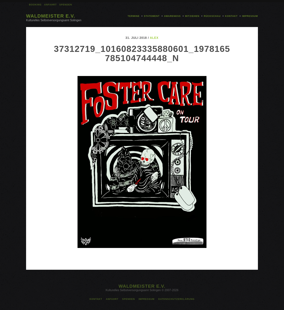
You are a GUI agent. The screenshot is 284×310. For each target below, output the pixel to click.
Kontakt (231, 16)
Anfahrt (50, 4)
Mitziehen (192, 16)
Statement (152, 16)
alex (154, 37)
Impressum (250, 16)
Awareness (172, 16)
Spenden (65, 4)
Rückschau (212, 16)
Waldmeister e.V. (50, 16)
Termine (134, 16)
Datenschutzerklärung (176, 299)
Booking (35, 4)
